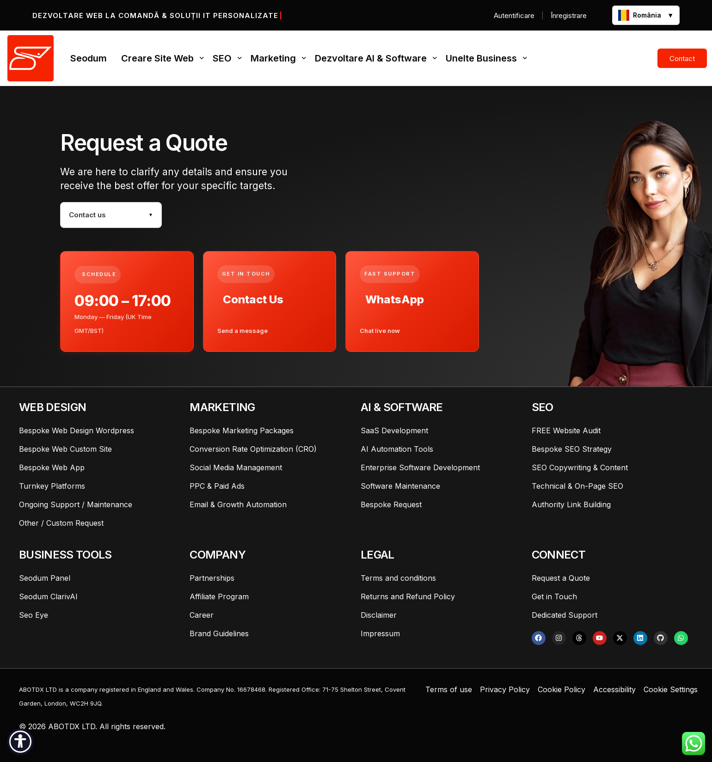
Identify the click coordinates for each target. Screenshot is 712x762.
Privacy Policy (505, 689)
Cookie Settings (671, 689)
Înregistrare (569, 15)
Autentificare (514, 15)
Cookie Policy (561, 689)
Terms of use (448, 689)
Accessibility (614, 689)
